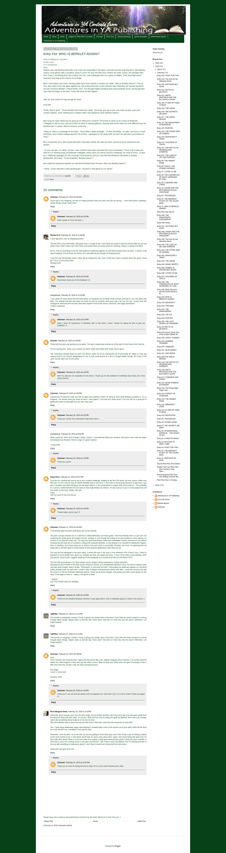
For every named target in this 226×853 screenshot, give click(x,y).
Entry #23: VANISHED (165, 347)
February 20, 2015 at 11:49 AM (73, 235)
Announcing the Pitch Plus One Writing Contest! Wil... (168, 476)
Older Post (142, 821)
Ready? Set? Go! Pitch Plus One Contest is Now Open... (167, 469)
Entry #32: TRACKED (165, 306)
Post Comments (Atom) (63, 825)
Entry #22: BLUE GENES (166, 350)
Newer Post (48, 821)
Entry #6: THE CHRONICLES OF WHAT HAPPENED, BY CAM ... (168, 177)
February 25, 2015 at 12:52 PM (78, 763)
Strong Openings (124, 37)
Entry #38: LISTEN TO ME (167, 273)
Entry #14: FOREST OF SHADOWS (166, 395)
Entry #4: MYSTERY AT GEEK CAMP (166, 443)
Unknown (54, 197)
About (54, 37)
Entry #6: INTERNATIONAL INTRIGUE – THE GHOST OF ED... (168, 433)
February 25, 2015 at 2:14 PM (77, 595)
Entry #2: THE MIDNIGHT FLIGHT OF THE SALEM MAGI (167, 201)
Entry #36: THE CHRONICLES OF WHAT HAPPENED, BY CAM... (168, 284)
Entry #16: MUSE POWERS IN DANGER (167, 384)
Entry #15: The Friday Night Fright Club (167, 389)
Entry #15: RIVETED (165, 128)
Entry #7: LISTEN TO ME (166, 172)
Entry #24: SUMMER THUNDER (165, 342)
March (160, 69)
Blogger (117, 846)
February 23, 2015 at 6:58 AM (70, 654)
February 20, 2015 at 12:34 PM (73, 295)
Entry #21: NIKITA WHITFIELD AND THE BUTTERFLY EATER (166, 97)
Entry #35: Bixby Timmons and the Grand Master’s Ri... (167, 292)
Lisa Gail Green (164, 499)
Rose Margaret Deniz (58, 712)
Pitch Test (110, 37)
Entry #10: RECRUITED (166, 415)
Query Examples (140, 37)
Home (46, 37)
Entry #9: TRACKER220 (166, 419)
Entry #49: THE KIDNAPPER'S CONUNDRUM (164, 217)
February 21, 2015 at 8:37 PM (72, 477)
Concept (99, 37)
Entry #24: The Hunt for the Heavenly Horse (167, 80)
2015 (157, 66)
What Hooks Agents (158, 37)
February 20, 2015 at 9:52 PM (72, 434)
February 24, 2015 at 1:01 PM (79, 712)
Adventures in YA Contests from (83, 23)
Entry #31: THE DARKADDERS (164, 310)
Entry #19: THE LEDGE (166, 108)
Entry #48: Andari (163, 223)
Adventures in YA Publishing (54, 41)
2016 (157, 63)
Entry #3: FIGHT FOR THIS (167, 447)
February (161, 73)
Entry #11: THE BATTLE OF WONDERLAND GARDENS (168, 150)
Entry (52, 179)
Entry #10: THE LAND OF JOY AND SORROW (167, 156)
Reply (52, 207)
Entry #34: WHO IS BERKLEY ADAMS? (166, 298)
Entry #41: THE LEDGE (166, 261)
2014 (157, 485)
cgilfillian (54, 614)
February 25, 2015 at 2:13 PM (77, 458)
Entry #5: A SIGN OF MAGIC (168, 438)
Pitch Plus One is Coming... (167, 480)
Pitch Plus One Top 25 (165, 212)
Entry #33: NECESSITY (166, 303)
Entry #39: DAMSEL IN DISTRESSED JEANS (166, 269)
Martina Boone (163, 503)
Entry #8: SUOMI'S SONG (167, 422)
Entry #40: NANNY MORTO (167, 264)
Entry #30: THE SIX (164, 315)
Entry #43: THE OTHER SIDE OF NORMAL (168, 251)
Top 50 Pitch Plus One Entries (168, 464)
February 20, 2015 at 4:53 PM (70, 393)
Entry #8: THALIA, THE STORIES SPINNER (166, 167)
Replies (56, 212)
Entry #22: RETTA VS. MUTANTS (165, 91)
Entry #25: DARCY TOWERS (168, 338)
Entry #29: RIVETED (165, 318)
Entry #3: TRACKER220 (166, 196)
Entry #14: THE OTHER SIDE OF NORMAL (168, 132)
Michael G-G (55, 235)
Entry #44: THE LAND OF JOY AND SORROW (167, 246)
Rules (62, 37)
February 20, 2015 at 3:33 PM (69, 341)
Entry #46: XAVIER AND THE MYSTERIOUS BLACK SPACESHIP (168, 234)
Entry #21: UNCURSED (166, 353)
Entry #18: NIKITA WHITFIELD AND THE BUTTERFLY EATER (166, 372)
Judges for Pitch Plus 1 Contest (80, 37)
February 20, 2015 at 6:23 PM (77, 320)
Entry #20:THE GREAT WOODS (166, 358)
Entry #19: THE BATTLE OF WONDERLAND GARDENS (168, 364)
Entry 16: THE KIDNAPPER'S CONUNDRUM (168, 124)
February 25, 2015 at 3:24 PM (77, 509)
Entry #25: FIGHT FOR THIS (168, 76)
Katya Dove (55, 477)
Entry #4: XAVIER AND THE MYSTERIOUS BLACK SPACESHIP (168, 190)
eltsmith (53, 341)
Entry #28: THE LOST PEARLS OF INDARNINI (167, 322)
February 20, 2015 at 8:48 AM (70, 197)
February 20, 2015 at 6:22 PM (77, 217)
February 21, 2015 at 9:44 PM (70, 527)
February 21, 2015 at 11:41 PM (70, 614)
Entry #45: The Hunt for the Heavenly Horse (167, 240)
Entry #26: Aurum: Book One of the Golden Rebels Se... (168, 333)
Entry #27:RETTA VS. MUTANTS (165, 328)
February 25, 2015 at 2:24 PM (77, 691)
